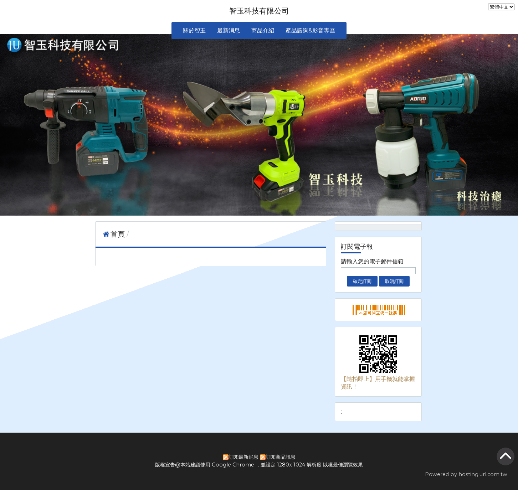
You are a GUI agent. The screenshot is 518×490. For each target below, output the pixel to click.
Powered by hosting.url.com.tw (466, 474)
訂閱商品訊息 (281, 457)
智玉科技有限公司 (259, 10)
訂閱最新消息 (243, 457)
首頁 (118, 234)
